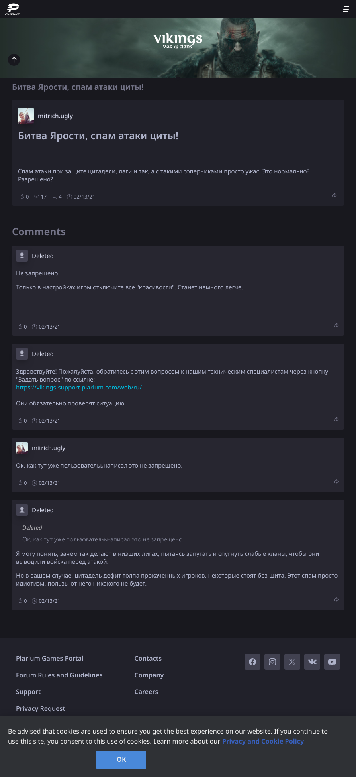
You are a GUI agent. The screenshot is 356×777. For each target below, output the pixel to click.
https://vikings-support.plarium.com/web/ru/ (79, 387)
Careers (146, 691)
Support (28, 691)
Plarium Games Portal (50, 658)
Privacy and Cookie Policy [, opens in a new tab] (263, 741)
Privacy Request (40, 708)
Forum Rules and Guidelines (59, 675)
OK (121, 759)
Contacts (148, 658)
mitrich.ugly (55, 116)
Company (149, 675)
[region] (178, 746)
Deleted (43, 256)
